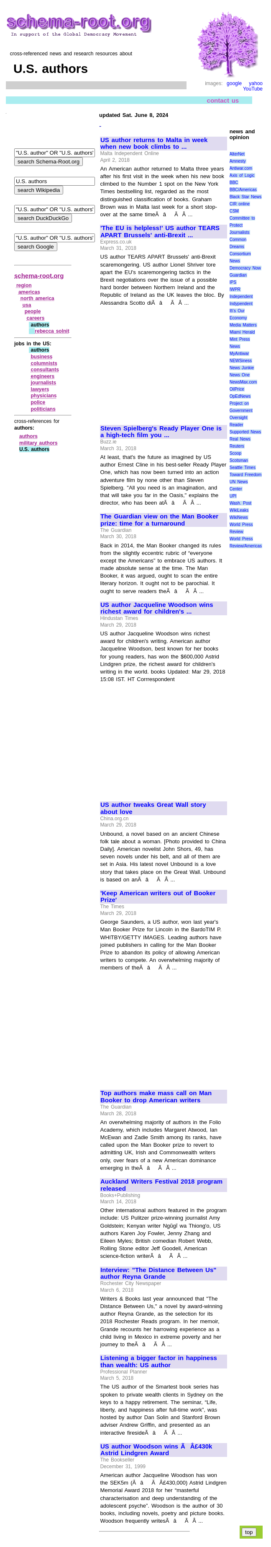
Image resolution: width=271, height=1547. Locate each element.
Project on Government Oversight (241, 410)
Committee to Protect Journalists (242, 225)
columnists (44, 363)
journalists (43, 383)
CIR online (240, 204)
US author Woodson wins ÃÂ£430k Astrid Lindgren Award (156, 1450)
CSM (234, 211)
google (234, 83)
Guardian (238, 275)
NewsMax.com (243, 382)
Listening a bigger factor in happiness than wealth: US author (158, 1361)
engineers (42, 376)
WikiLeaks (239, 510)
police (38, 402)
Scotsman (239, 460)
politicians (43, 409)
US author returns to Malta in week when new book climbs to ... (153, 143)
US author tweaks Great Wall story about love (153, 808)
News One (240, 375)
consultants (45, 370)
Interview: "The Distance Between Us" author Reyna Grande (158, 1273)
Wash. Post (240, 503)
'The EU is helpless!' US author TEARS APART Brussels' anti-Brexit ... (160, 231)
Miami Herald (242, 332)
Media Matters (243, 325)
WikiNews (239, 517)
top (249, 1532)
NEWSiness (241, 360)
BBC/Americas (243, 189)
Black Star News (246, 196)
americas (29, 292)
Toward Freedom (246, 474)
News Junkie (242, 367)
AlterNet (237, 154)
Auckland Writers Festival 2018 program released (161, 1185)
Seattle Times (243, 467)
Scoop (235, 453)
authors (28, 436)
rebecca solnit (52, 331)
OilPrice (237, 389)
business (41, 357)
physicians (43, 396)
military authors (38, 443)
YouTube (253, 89)
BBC (234, 182)
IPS (233, 282)
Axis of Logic (242, 175)
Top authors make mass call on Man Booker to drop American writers (156, 1097)
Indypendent (241, 303)
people (33, 311)
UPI (233, 496)
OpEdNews (240, 396)
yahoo (256, 83)
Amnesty (238, 161)
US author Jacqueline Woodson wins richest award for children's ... (156, 608)
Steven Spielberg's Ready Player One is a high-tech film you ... (161, 432)
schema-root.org (39, 275)
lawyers (40, 389)
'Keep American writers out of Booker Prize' (157, 897)
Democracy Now (245, 268)
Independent (241, 296)
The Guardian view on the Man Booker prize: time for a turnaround (159, 520)
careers (36, 318)
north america (37, 298)
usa (27, 305)
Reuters (237, 446)
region (24, 285)
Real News (240, 439)
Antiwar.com (241, 168)
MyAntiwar (239, 353)
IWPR (235, 289)
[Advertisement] (163, 361)
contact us (223, 100)
